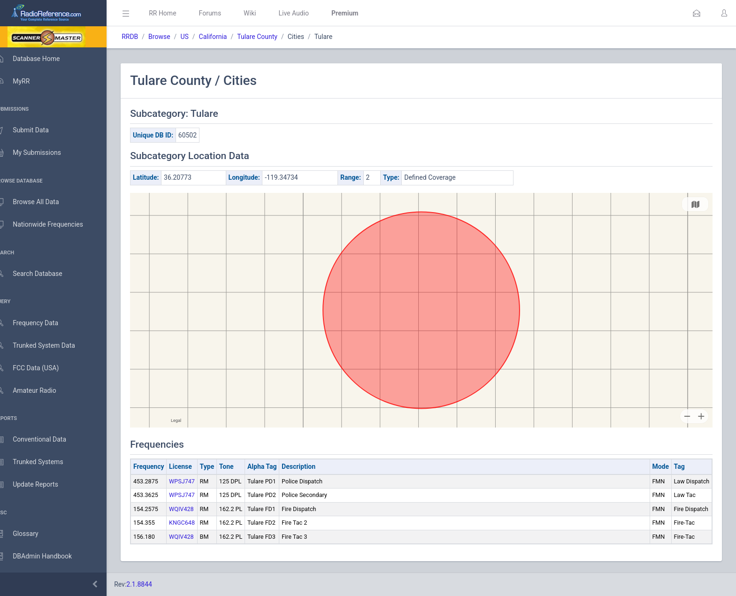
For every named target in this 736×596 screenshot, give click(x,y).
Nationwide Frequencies (48, 225)
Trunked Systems (38, 462)
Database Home (36, 58)
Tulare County (271, 36)
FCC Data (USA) (36, 368)
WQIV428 (195, 508)
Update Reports (36, 485)
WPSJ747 (195, 481)
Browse (173, 36)
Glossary (26, 534)
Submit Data (31, 130)
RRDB (143, 36)
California (226, 36)
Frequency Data (36, 323)
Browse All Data (36, 202)
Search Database (38, 274)
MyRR (21, 81)
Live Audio (307, 13)
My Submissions (37, 153)
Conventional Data (40, 440)
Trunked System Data (44, 346)
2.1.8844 (153, 584)
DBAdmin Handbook (42, 556)
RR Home (176, 13)
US (198, 36)
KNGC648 (195, 522)
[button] (696, 13)
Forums (223, 13)
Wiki (263, 13)
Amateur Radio (35, 391)
